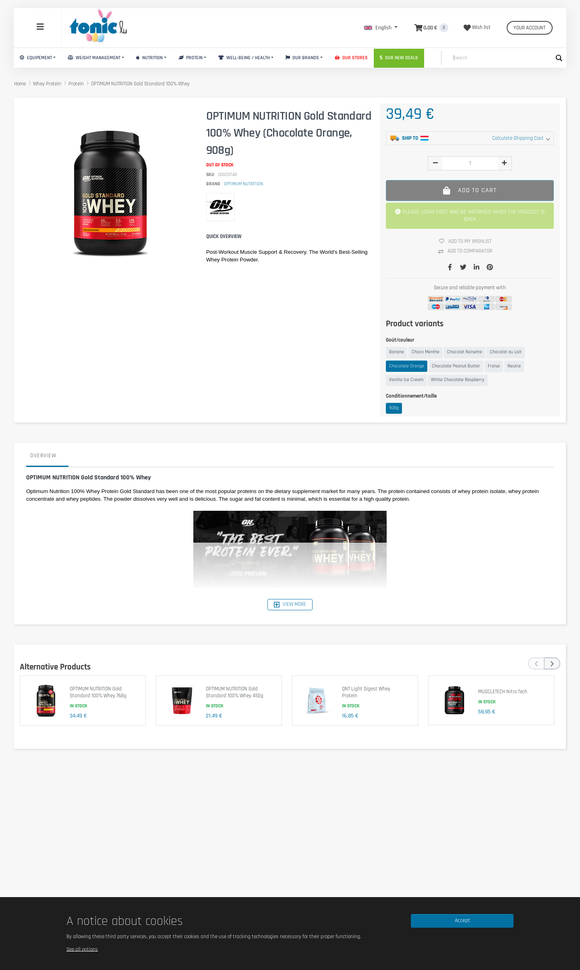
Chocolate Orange (406, 366)
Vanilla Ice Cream (406, 380)
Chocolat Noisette (464, 352)
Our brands (302, 58)
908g (394, 408)
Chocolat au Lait (506, 352)
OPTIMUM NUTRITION (243, 184)
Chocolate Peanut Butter (456, 366)
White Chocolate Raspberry (458, 380)
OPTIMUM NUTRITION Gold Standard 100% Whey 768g (98, 692)
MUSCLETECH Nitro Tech (502, 691)
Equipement (36, 58)
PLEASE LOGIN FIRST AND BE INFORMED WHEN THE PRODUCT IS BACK (470, 215)
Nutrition (149, 58)
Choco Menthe (425, 352)
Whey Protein (47, 84)
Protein (190, 58)
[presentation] (536, 663)
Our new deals (399, 58)
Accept (462, 920)
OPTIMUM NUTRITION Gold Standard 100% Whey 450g (234, 692)
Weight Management (94, 58)
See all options (82, 949)
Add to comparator (468, 251)
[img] (435, 163)
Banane (396, 352)
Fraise (494, 366)
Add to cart (470, 190)
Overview (43, 455)
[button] (381, 27)
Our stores (351, 58)
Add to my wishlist (468, 241)
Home (20, 84)
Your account (530, 28)
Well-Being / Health (244, 58)
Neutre (514, 366)
